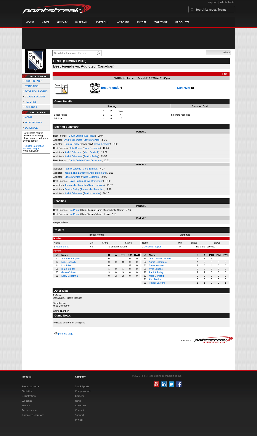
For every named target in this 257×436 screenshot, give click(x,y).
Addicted (183, 88)
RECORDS (31, 101)
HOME (28, 117)
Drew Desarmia (92, 148)
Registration (29, 395)
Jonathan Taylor (152, 246)
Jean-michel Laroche (76, 172)
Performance (29, 410)
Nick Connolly (68, 262)
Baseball (81, 22)
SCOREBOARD (33, 81)
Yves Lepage (156, 269)
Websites (27, 400)
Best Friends (110, 87)
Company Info (83, 391)
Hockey (62, 22)
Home (30, 22)
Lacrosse (122, 22)
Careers (79, 395)
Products (182, 22)
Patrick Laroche (73, 168)
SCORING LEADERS (36, 91)
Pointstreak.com (57, 9)
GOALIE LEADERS (35, 96)
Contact (79, 410)
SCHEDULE (31, 107)
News (45, 22)
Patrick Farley (72, 144)
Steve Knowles (92, 140)
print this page (65, 333)
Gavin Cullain (76, 135)
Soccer (142, 22)
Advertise (80, 405)
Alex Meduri (155, 279)
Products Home (30, 386)
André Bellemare (73, 140)
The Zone (160, 22)
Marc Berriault (91, 152)
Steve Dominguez (93, 181)
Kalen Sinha (62, 246)
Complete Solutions (33, 415)
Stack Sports (82, 386)
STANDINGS (31, 86)
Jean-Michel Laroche (92, 189)
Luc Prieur (89, 135)
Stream (26, 405)
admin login (227, 2)
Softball (101, 22)
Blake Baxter (75, 148)
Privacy (79, 419)
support (213, 2)
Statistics (27, 391)
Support (79, 415)
